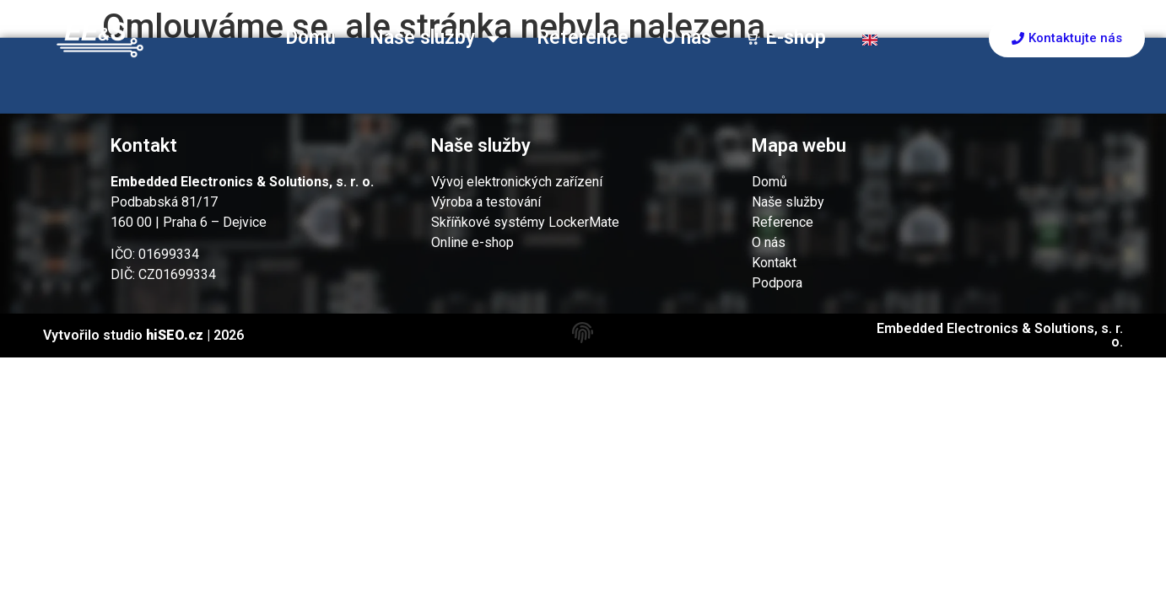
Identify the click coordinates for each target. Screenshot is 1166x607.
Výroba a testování (486, 202)
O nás (686, 37)
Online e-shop (472, 242)
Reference (583, 37)
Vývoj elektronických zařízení (516, 182)
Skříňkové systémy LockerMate (525, 222)
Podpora (777, 283)
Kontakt (774, 263)
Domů (310, 37)
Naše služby (436, 38)
